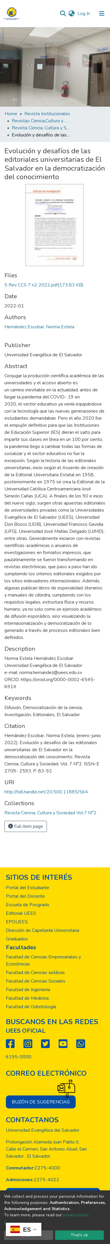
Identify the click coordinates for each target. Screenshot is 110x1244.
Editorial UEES (21, 913)
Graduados (17, 939)
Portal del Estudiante (27, 887)
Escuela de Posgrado (27, 905)
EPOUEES (17, 922)
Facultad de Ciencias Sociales (35, 981)
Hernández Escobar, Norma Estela (39, 327)
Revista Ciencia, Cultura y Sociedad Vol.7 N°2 (41, 128)
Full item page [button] (25, 826)
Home (11, 114)
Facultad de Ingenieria (28, 989)
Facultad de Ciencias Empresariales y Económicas (43, 960)
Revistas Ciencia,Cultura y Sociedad (41, 121)
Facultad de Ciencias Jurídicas (35, 972)
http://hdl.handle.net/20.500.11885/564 (46, 792)
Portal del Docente (25, 896)
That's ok (79, 1235)
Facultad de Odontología (31, 1007)
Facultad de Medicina (27, 998)
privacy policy (75, 1215)
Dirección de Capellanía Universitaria (42, 930)
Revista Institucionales (47, 114)
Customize (13, 1223)
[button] (71, 13)
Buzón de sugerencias (44, 1100)
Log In (84, 13)
